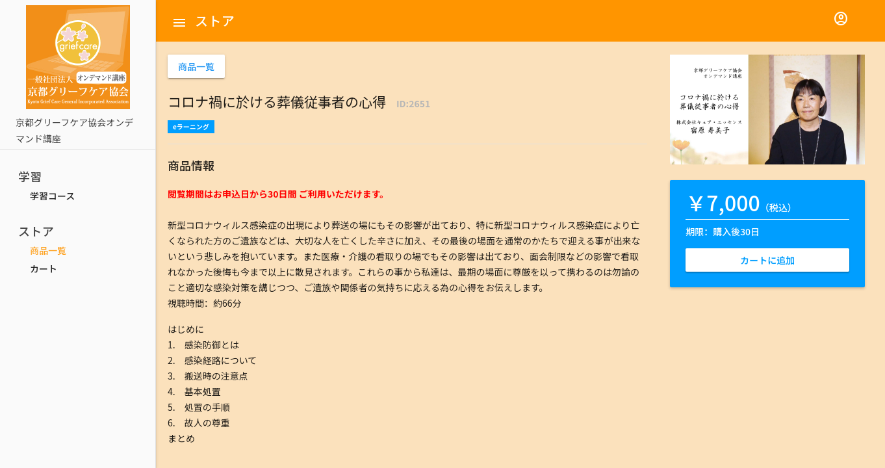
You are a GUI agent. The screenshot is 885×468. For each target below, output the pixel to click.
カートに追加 (767, 260)
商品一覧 (48, 250)
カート (43, 268)
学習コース (52, 195)
